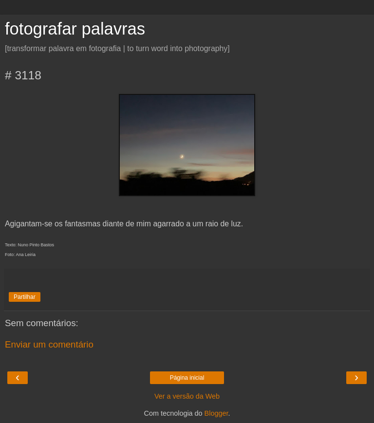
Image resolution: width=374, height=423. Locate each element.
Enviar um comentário (49, 344)
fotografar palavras (75, 28)
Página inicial (187, 377)
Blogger (216, 413)
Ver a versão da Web (187, 396)
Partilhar (25, 297)
